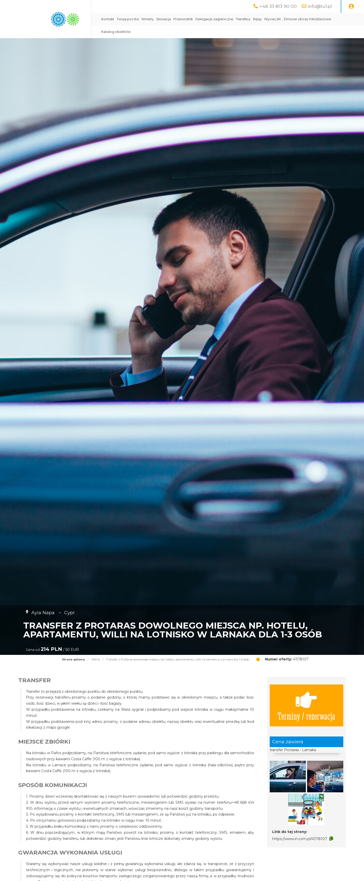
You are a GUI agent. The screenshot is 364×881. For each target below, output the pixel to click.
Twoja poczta (128, 19)
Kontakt (107, 19)
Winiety (147, 19)
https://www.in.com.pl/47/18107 (299, 839)
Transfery (243, 19)
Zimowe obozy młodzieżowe (307, 19)
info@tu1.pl (320, 6)
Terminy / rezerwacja (306, 705)
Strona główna (73, 659)
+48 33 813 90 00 (278, 6)
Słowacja (163, 19)
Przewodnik (183, 19)
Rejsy (257, 19)
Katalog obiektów (116, 32)
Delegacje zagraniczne (214, 19)
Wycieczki (272, 19)
